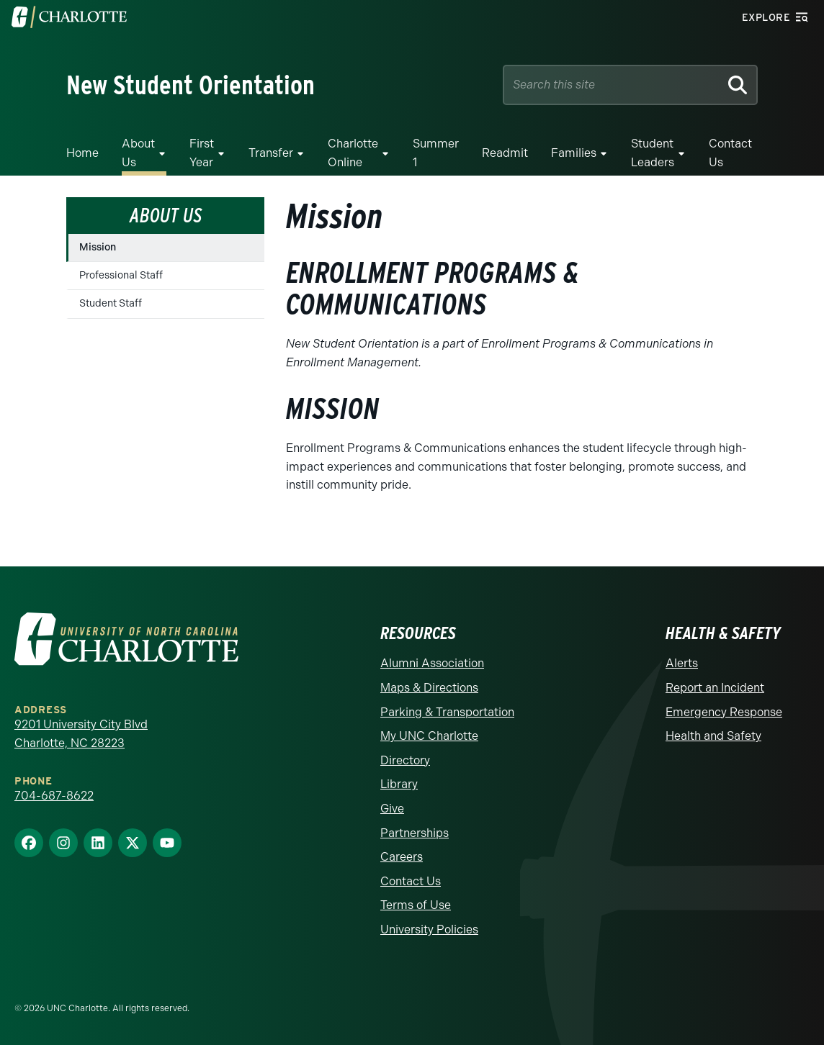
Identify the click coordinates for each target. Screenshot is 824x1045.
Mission (97, 247)
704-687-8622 (54, 795)
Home (82, 153)
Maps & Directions (429, 688)
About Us (138, 153)
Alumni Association (432, 663)
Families (573, 153)
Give (392, 808)
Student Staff (110, 303)
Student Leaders (652, 153)
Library (399, 784)
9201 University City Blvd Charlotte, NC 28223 (81, 734)
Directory (405, 760)
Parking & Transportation (447, 712)
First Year (201, 153)
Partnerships (414, 833)
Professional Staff (121, 275)
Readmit (505, 153)
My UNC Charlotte (429, 736)
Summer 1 (436, 153)
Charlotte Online (353, 153)
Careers (401, 857)
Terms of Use (415, 905)
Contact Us (730, 153)
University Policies (429, 929)
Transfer (270, 153)
